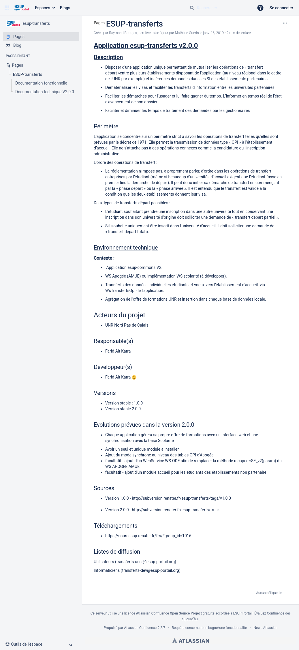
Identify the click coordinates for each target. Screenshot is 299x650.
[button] (7, 8)
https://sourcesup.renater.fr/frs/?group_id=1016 (148, 535)
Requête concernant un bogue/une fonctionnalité (209, 628)
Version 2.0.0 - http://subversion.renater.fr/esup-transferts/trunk (162, 509)
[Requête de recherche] (219, 7)
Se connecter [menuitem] (281, 7)
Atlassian (190, 640)
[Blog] (41, 45)
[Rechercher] (192, 7)
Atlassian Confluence (140, 628)
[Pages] (41, 36)
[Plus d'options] (284, 23)
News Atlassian (266, 628)
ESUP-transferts (134, 24)
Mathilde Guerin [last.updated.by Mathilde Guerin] (187, 33)
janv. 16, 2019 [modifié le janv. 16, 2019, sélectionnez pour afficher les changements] (213, 33)
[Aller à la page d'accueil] (21, 7)
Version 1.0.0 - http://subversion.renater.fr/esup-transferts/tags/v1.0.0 (168, 498)
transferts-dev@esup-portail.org (150, 570)
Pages (99, 22)
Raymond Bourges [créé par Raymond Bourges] (123, 33)
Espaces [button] (42, 7)
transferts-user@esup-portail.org (145, 561)
